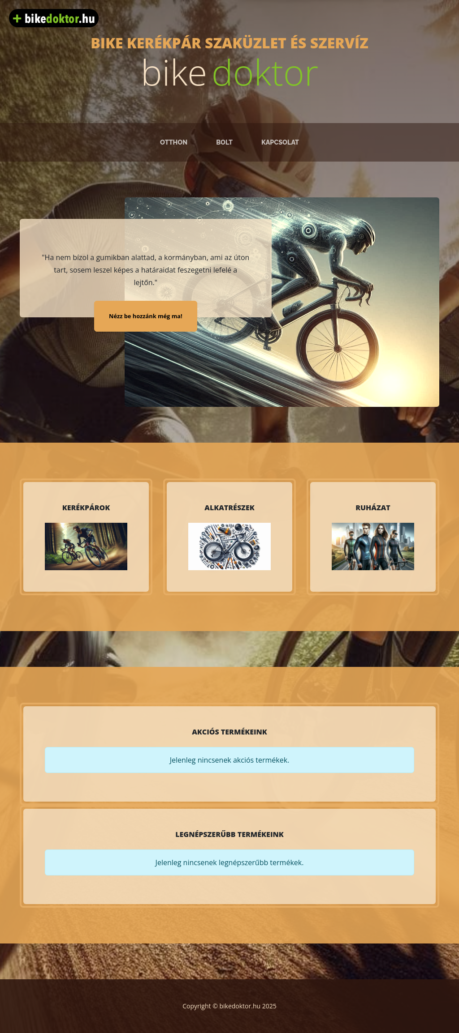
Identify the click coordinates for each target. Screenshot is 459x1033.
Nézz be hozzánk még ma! (145, 316)
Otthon (173, 142)
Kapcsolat (280, 142)
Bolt (224, 142)
